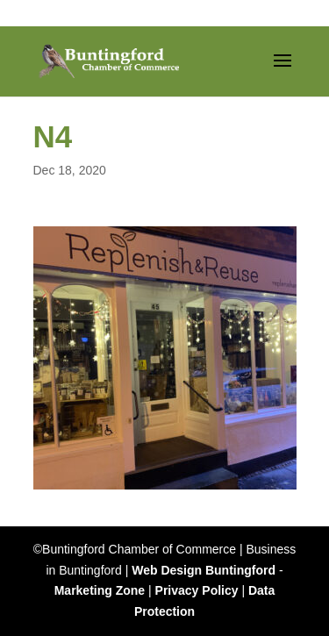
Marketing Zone (99, 590)
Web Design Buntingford (203, 570)
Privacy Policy (197, 590)
